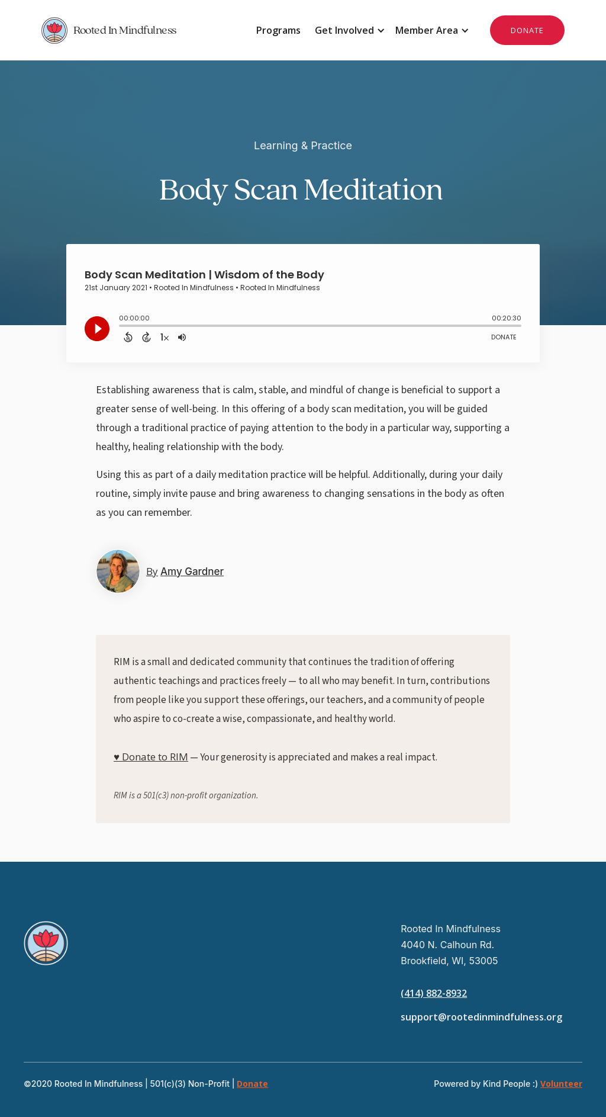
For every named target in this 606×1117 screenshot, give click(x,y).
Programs (278, 30)
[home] (172, 30)
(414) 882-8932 (434, 993)
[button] (348, 30)
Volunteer (561, 1083)
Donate (252, 1083)
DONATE (527, 30)
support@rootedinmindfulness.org (481, 1016)
